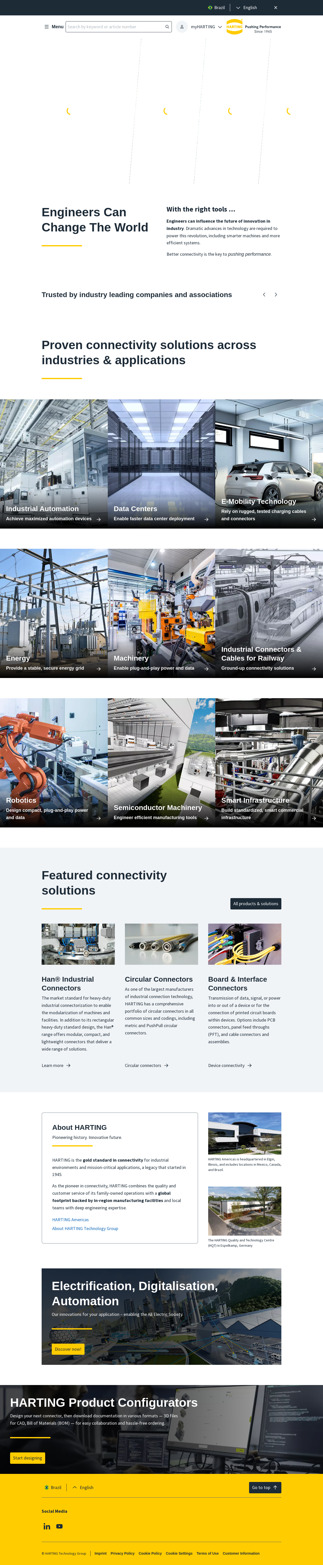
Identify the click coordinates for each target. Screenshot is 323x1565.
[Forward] (275, 294)
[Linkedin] (47, 1526)
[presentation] (246, 7)
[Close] (275, 7)
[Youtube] (59, 1526)
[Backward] (264, 294)
